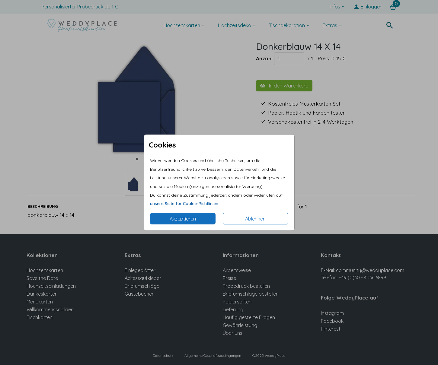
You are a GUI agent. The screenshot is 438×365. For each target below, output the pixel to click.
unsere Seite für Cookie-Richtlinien (184, 203)
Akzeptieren (183, 219)
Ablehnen (255, 219)
